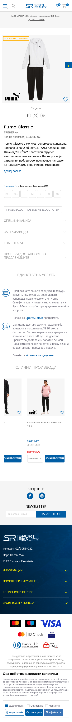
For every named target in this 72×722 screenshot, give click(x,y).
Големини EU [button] (10, 186)
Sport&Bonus (34, 318)
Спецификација (36, 221)
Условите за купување (40, 355)
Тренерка (11, 132)
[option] (36, 69)
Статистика (37, 705)
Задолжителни (16, 705)
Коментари (36, 243)
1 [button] (33, 101)
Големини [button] (25, 186)
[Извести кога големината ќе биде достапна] (7, 194)
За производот (36, 232)
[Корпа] (64, 6)
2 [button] (39, 101)
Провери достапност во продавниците (36, 256)
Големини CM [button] (40, 186)
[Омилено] (57, 5)
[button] (66, 99)
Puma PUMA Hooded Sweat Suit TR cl (44, 424)
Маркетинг (54, 705)
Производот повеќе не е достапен (32, 210)
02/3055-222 (23, 549)
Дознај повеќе (36, 19)
